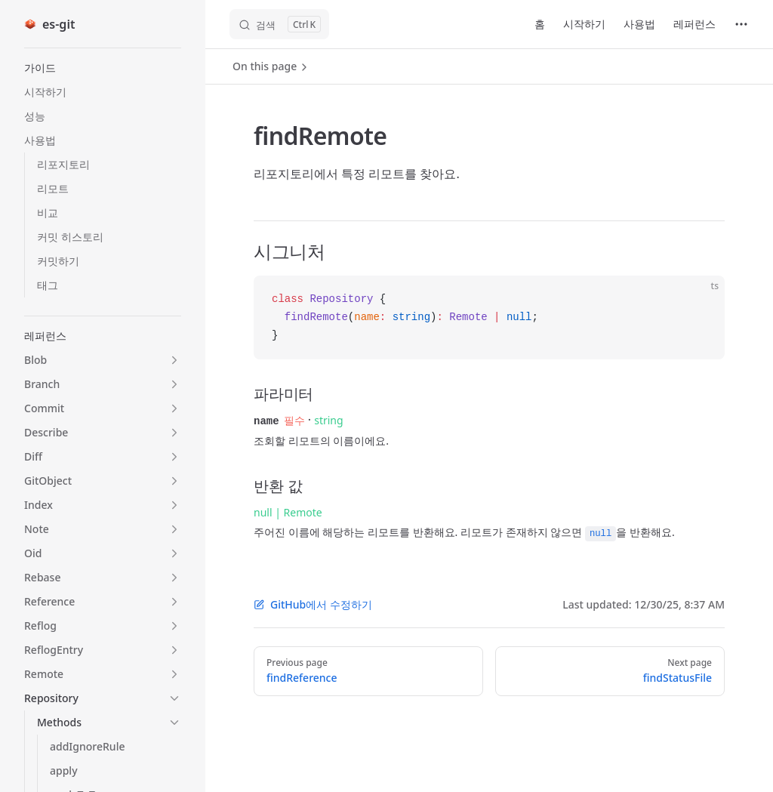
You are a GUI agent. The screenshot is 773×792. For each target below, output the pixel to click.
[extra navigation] (741, 24)
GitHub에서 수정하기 (313, 603)
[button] (102, 68)
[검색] (279, 24)
